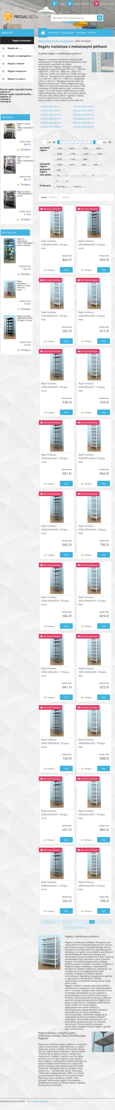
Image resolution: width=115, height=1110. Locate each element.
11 (74, 922)
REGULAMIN (81, 32)
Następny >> (82, 927)
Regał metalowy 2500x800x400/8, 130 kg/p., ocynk (92, 244)
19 (71, 927)
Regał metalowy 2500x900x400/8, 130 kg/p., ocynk (54, 529)
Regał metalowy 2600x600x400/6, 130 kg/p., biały (92, 743)
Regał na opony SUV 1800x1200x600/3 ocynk (25, 126)
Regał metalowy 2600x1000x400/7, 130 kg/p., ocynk (55, 672)
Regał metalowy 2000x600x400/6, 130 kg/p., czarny (25, 318)
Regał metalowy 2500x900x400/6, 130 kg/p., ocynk (54, 387)
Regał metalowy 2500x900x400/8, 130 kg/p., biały (92, 458)
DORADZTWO (53, 32)
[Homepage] (43, 33)
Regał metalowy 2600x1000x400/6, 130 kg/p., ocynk (55, 600)
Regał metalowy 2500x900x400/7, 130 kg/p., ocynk (54, 458)
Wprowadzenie (45, 41)
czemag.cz (5, 99)
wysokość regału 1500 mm (51, 110)
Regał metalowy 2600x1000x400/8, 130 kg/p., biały (92, 672)
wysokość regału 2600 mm (51, 126)
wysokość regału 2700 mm (83, 126)
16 (103, 922)
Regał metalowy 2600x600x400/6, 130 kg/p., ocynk (54, 814)
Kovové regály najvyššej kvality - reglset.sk (17, 90)
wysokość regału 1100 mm (83, 106)
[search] (99, 18)
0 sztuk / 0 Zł (106, 3)
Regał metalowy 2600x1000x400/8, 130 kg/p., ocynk (55, 743)
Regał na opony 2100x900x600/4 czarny (24, 194)
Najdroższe (66, 197)
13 (86, 922)
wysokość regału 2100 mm (83, 118)
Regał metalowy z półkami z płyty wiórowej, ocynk (23, 285)
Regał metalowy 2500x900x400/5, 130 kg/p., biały (54, 315)
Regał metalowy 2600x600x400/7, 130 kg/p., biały (92, 814)
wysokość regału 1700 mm (51, 114)
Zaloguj (60, 3)
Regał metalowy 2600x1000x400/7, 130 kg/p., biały (92, 600)
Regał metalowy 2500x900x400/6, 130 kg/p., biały (92, 315)
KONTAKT (92, 32)
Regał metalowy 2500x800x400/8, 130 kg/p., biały (54, 244)
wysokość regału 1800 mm (83, 114)
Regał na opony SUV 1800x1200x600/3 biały (25, 160)
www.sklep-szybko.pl (38, 1101)
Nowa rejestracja (80, 3)
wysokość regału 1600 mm (83, 110)
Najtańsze (53, 197)
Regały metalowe (64, 41)
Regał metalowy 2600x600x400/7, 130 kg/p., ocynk (54, 885)
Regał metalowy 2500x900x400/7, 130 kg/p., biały (92, 387)
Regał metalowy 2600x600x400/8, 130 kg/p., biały (92, 885)
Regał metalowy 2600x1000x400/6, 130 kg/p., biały (92, 529)
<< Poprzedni (47, 922)
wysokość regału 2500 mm (83, 122)
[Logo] (20, 17)
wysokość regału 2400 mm (51, 122)
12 (80, 922)
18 (65, 927)
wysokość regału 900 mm (50, 106)
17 (109, 922)
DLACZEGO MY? (67, 32)
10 (68, 922)
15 (97, 922)
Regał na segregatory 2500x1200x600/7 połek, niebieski (25, 242)
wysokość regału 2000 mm (51, 118)
